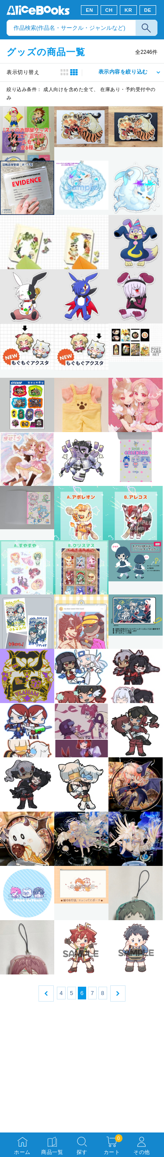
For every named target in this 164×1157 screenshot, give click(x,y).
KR (128, 10)
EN (89, 10)
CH (108, 10)
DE (148, 10)
